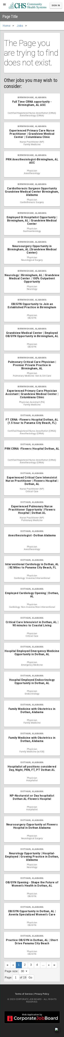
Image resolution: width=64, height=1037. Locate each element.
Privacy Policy (41, 994)
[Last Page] (54, 965)
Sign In (56, 5)
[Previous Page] (13, 965)
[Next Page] (49, 965)
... (43, 964)
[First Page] (7, 965)
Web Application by (32, 1017)
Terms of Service (24, 994)
